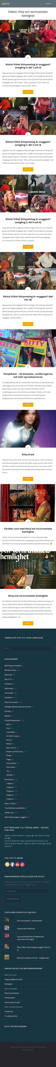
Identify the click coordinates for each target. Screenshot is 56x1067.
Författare (8, 684)
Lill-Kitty (8, 711)
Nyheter (8, 716)
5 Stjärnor (9, 799)
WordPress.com (27, 1050)
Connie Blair (10, 732)
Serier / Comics (10, 803)
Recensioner (9, 779)
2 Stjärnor (9, 787)
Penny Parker (11, 763)
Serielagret (9, 984)
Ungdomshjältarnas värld (13, 979)
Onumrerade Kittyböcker (26, 929)
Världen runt (9, 813)
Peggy (8, 759)
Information (9, 693)
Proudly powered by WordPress (21, 1047)
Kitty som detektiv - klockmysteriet (29, 921)
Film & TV (8, 679)
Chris (8, 728)
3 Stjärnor (9, 791)
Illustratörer (9, 688)
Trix (7, 771)
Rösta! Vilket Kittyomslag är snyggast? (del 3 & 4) (33, 948)
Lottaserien (9, 1011)
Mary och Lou (11, 748)
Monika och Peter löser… (15, 752)
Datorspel (8, 675)
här (9, 838)
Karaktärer (8, 697)
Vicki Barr (9, 775)
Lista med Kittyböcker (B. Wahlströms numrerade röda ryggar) (30, 938)
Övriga (8, 755)
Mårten (9, 744)
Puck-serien (10, 767)
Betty (8, 724)
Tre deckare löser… (11, 1016)
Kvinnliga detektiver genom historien (18, 707)
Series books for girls (12, 1002)
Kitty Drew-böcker (11, 702)
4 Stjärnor (9, 795)
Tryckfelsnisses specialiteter (15, 808)
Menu (49, 3)
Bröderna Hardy (10, 670)
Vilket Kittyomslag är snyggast (15, 817)
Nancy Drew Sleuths (12, 993)
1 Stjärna (9, 783)
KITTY (5, 3)
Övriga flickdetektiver (12, 720)
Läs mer (28, 92)
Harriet (8, 740)
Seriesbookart (10, 998)
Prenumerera (12, 899)
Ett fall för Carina (12, 736)
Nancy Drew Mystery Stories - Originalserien (33, 958)
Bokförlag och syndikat (13, 666)
